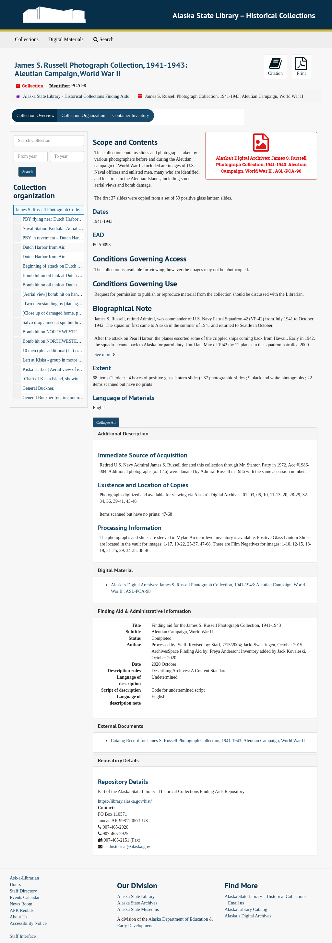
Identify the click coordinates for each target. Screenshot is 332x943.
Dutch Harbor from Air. (44, 247)
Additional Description (123, 433)
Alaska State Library (136, 896)
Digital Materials (66, 39)
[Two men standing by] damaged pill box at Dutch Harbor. (76, 303)
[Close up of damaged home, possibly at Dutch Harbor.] (73, 313)
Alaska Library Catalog (246, 909)
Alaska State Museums (138, 909)
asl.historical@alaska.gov (127, 846)
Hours (15, 884)
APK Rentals (22, 910)
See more (104, 354)
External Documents (120, 726)
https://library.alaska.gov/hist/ (125, 801)
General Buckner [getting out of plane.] (58, 397)
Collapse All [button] (106, 422)
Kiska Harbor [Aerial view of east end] (58, 369)
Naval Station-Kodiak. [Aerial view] (56, 228)
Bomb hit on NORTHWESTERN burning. (61, 341)
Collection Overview (35, 115)
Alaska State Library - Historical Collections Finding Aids (76, 96)
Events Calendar (25, 897)
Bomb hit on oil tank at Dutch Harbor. (57, 275)
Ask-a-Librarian (24, 878)
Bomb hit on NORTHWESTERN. (54, 331)
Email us (236, 903)
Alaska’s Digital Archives (248, 916)
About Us (18, 916)
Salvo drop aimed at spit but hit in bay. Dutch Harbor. (71, 322)
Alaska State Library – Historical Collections (265, 896)
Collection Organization (83, 115)
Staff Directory (23, 891)
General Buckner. (38, 388)
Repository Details (118, 760)
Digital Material (115, 570)
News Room (21, 904)
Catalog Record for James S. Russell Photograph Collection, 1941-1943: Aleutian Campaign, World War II (208, 740)
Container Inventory (131, 115)
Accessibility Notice (28, 923)
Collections (27, 39)
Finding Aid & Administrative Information (144, 611)
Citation (275, 66)
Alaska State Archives (137, 903)
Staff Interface (23, 936)
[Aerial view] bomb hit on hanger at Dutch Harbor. (69, 294)
